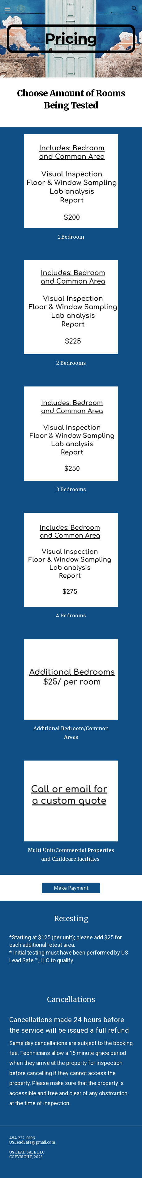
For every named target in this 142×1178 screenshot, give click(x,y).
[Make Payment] (71, 888)
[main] (71, 38)
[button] (7, 8)
